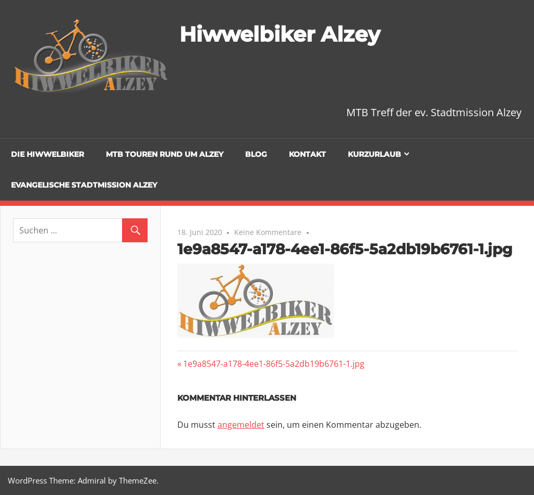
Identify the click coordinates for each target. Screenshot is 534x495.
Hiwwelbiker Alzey (279, 34)
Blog (256, 154)
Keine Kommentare (267, 232)
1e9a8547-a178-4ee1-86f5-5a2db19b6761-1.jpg (274, 363)
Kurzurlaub (374, 154)
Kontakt (307, 154)
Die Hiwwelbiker (47, 154)
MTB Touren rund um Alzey (164, 154)
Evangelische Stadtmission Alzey (84, 185)
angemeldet (240, 424)
